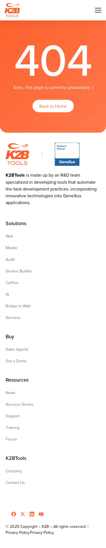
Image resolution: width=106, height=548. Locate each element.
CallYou (12, 282)
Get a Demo (16, 361)
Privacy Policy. (42, 532)
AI (7, 294)
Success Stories (20, 404)
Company (14, 471)
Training (13, 427)
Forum (11, 439)
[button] (98, 10)
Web (9, 236)
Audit (10, 259)
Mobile (11, 248)
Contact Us (15, 482)
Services (13, 317)
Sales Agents (17, 349)
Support (13, 416)
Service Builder (19, 271)
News (11, 392)
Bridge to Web (18, 306)
